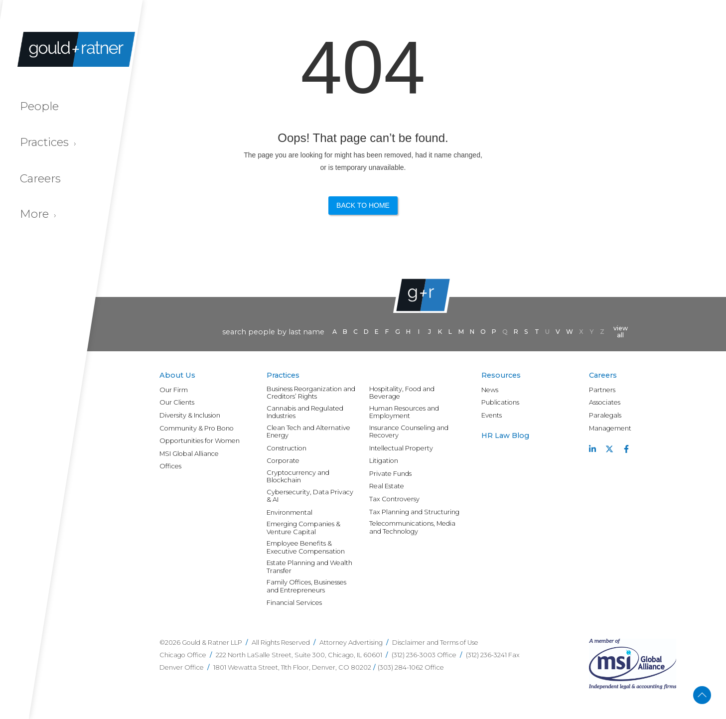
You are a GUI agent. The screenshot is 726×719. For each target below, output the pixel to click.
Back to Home (363, 205)
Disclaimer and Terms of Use (435, 642)
